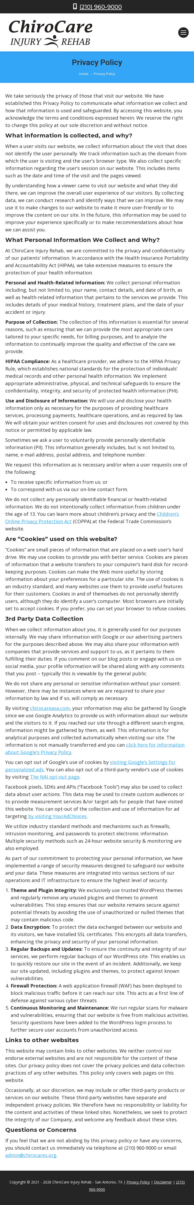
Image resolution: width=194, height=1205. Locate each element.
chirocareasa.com (50, 708)
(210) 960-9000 (100, 6)
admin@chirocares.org (30, 1155)
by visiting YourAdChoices (57, 816)
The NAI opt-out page (54, 777)
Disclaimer (163, 1182)
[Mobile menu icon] (183, 32)
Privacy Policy (138, 1182)
